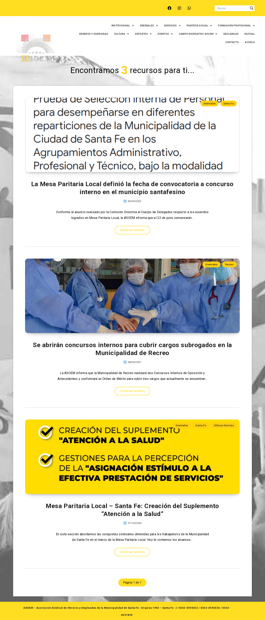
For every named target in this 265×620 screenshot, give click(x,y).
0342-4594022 (188, 607)
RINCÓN (90, 11)
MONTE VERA (53, 11)
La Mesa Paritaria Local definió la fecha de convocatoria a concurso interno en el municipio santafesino (132, 188)
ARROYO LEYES (28, 11)
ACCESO (247, 42)
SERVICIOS (169, 25)
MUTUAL (247, 34)
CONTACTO (229, 42)
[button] (119, 25)
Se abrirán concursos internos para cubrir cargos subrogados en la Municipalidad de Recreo (132, 349)
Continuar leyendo (132, 230)
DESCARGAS (228, 34)
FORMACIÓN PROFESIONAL (233, 25)
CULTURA (118, 34)
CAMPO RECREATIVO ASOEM (195, 34)
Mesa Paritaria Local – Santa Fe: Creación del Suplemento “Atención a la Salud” (132, 510)
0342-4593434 (210, 607)
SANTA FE (108, 11)
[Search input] (233, 8)
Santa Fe (228, 103)
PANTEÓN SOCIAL (196, 25)
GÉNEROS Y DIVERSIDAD (90, 34)
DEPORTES (140, 34)
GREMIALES (146, 25)
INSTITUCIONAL (119, 25)
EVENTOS (162, 34)
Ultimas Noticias (224, 425)
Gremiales (210, 103)
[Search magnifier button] (251, 8)
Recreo (229, 264)
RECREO (73, 11)
